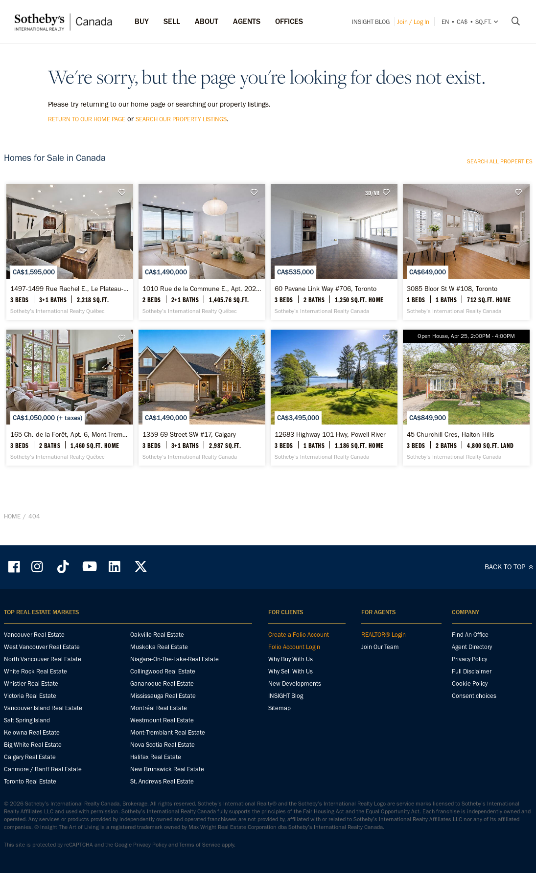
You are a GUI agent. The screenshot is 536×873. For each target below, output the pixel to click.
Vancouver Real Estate (34, 679)
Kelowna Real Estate (32, 777)
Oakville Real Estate (157, 679)
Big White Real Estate (33, 789)
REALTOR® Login (383, 679)
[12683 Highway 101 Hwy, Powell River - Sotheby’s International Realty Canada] (334, 446)
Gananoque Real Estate (162, 728)
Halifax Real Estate (155, 801)
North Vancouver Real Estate (42, 703)
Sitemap (279, 752)
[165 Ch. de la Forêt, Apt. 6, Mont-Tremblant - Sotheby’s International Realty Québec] (69, 446)
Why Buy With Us (290, 703)
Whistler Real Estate (31, 728)
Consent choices (474, 740)
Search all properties (500, 161)
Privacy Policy (469, 703)
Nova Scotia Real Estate (162, 789)
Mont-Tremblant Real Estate (167, 777)
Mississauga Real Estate (163, 740)
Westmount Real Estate (162, 764)
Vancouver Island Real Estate (43, 752)
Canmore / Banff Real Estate (43, 813)
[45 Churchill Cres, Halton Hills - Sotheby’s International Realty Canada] (466, 446)
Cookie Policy (470, 728)
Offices (289, 21)
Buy (142, 21)
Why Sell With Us (290, 715)
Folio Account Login (294, 691)
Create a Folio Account (298, 679)
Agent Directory (472, 691)
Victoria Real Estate (30, 740)
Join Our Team (380, 691)
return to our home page (86, 119)
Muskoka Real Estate (159, 691)
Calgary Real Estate (30, 801)
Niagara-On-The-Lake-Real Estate (174, 703)
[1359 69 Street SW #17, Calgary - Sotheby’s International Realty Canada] (202, 446)
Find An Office (470, 679)
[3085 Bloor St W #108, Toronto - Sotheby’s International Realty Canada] (466, 268)
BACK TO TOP (510, 611)
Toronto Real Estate (30, 825)
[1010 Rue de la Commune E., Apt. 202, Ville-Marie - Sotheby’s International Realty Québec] (202, 268)
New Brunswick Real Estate (167, 813)
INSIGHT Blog (371, 21)
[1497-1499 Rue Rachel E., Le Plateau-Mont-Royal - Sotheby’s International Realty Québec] (69, 268)
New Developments (294, 728)
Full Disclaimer (471, 715)
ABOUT (206, 21)
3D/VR (372, 193)
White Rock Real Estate (35, 715)
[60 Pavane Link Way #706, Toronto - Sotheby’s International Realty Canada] (334, 268)
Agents (246, 21)
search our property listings (181, 119)
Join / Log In (413, 21)
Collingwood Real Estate (162, 715)
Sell (171, 21)
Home (12, 571)
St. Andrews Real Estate (162, 825)
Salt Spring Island (27, 764)
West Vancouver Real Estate (42, 691)
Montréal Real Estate (158, 752)
